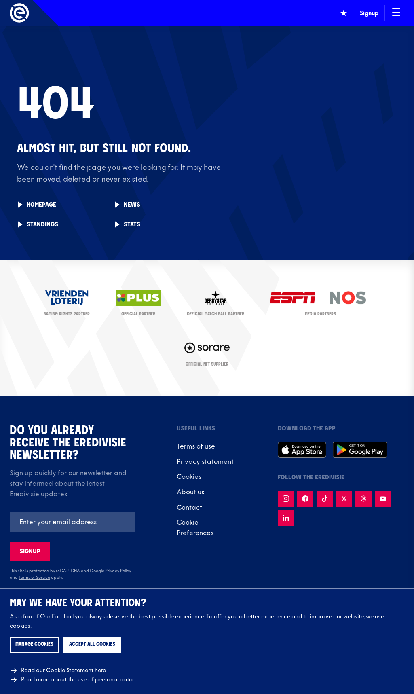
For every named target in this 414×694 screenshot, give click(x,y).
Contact (189, 507)
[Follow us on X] (344, 499)
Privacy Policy (118, 571)
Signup (29, 551)
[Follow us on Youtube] (383, 499)
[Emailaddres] (72, 522)
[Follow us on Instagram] (286, 499)
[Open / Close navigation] (396, 13)
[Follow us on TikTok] (325, 499)
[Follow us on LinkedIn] (286, 518)
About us (190, 492)
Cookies (189, 476)
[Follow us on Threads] (363, 499)
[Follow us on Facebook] (305, 499)
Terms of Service (34, 577)
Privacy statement (205, 461)
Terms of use (196, 446)
